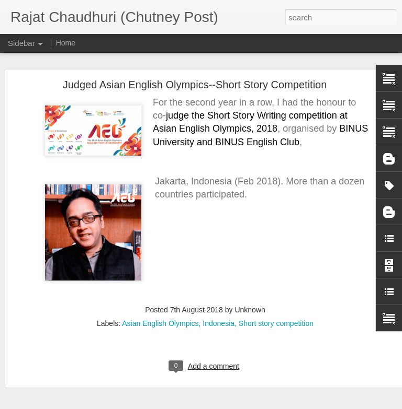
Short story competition (276, 318)
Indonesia (218, 318)
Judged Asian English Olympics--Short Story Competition (195, 79)
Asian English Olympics (160, 318)
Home (65, 43)
